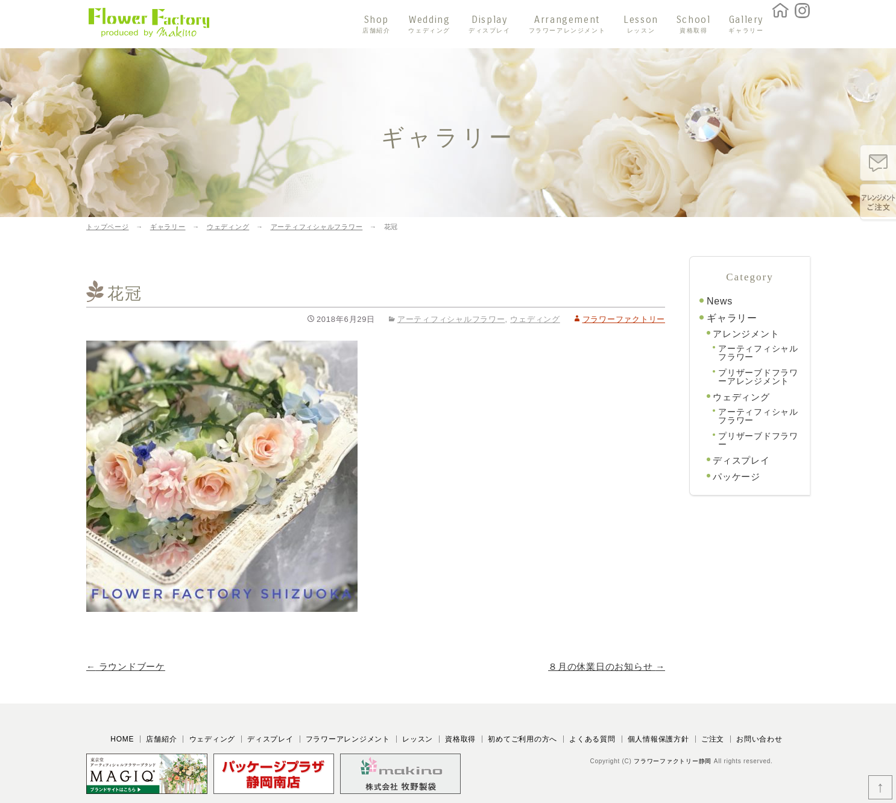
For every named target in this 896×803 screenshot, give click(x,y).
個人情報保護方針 (658, 739)
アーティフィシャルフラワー (451, 319)
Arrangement (567, 24)
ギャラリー (732, 318)
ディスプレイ (741, 460)
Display (490, 24)
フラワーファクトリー (624, 319)
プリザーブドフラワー (758, 440)
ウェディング (535, 319)
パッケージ (736, 476)
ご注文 (712, 739)
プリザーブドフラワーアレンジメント (758, 377)
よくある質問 (592, 739)
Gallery (745, 24)
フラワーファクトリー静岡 (672, 761)
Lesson (640, 24)
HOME (122, 739)
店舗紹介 (161, 739)
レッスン (417, 739)
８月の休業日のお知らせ (606, 666)
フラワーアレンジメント (348, 739)
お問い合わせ (759, 739)
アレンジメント (746, 334)
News (720, 301)
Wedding (429, 24)
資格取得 (460, 739)
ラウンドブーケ (125, 666)
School (694, 24)
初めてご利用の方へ (522, 739)
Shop (376, 24)
